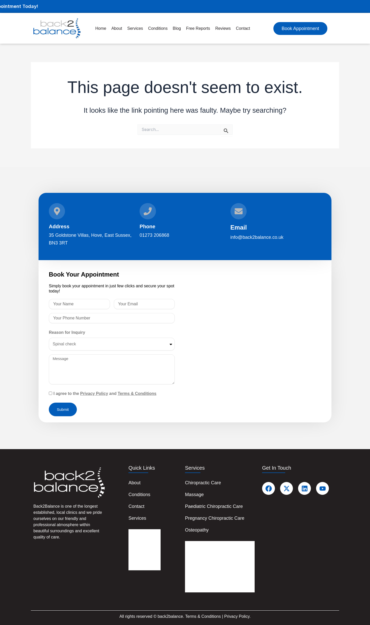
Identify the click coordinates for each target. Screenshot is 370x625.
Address (59, 226)
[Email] (238, 211)
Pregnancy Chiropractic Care (214, 518)
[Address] (57, 211)
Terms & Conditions (137, 393)
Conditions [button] (158, 28)
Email (238, 227)
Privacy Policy (94, 393)
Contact (243, 28)
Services (137, 518)
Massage (194, 494)
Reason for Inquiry (67, 332)
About (116, 28)
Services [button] (135, 28)
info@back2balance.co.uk (256, 237)
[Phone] (148, 211)
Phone (147, 226)
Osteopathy (197, 530)
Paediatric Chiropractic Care (214, 506)
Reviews (223, 28)
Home (100, 28)
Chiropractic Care (203, 482)
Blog (177, 28)
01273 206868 (154, 235)
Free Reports (198, 28)
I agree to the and (104, 393)
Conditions (139, 494)
